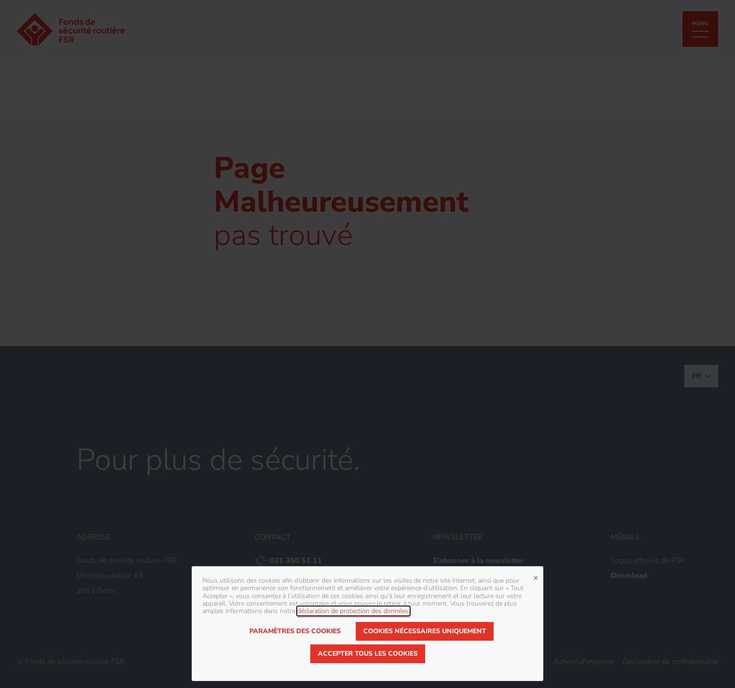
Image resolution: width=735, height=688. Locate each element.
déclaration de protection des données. (353, 611)
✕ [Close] (536, 577)
